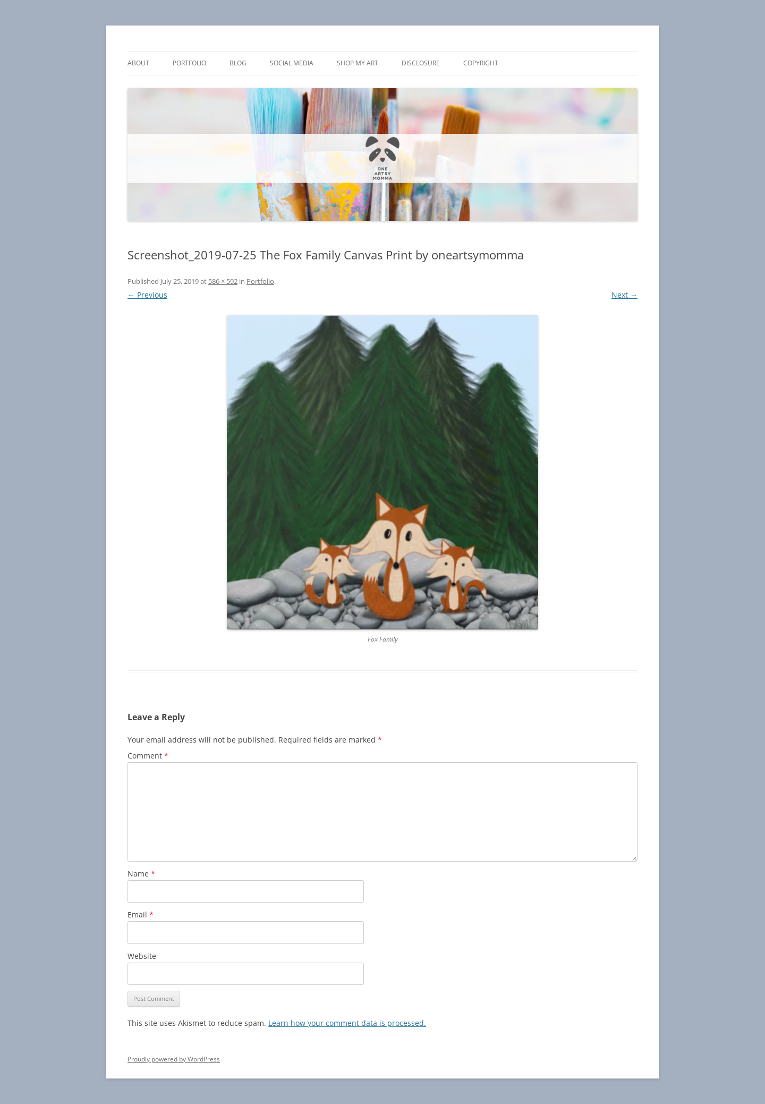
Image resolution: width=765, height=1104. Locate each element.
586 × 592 (222, 281)
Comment (148, 756)
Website (142, 956)
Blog (238, 63)
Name (141, 874)
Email (141, 914)
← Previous (147, 295)
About (138, 63)
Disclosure (421, 63)
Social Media (291, 63)
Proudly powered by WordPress (174, 1059)
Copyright (480, 63)
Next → (624, 295)
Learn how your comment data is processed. (347, 1023)
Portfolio (189, 63)
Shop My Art (357, 63)
